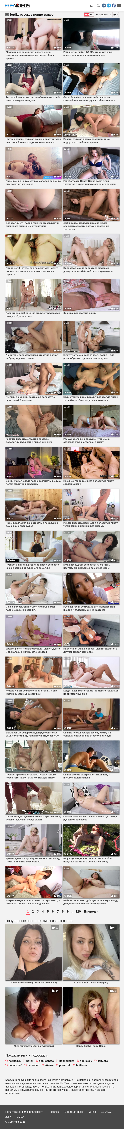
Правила (54, 1111)
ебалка (49, 1065)
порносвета (46, 1061)
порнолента (66, 1061)
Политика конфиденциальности (24, 1111)
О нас (92, 1111)
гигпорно (33, 1065)
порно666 (86, 1061)
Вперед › (91, 911)
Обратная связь (73, 1111)
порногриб (15, 1065)
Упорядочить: (104, 14)
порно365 (15, 1061)
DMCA (20, 1116)
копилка (103, 1061)
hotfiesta (81, 1065)
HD (91, 14)
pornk (29, 1061)
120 (78, 911)
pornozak (65, 1065)
